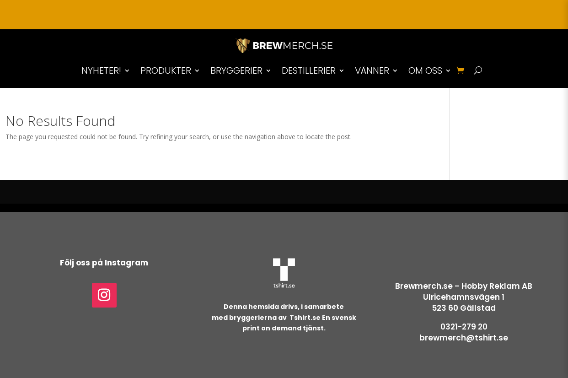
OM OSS (425, 70)
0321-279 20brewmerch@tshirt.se (463, 332)
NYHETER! (101, 70)
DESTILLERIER (309, 70)
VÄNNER (372, 70)
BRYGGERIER (236, 70)
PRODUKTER (165, 70)
